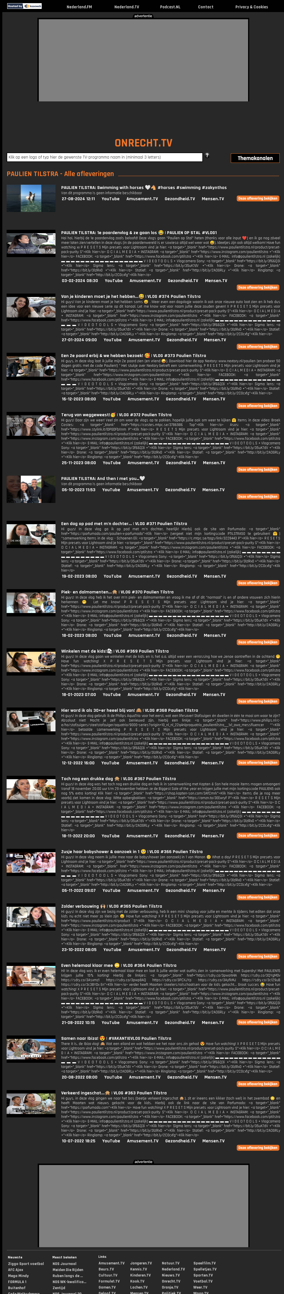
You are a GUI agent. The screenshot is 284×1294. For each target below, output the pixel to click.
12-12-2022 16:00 (78, 763)
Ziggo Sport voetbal (26, 1263)
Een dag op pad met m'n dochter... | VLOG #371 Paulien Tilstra (124, 524)
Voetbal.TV (202, 1281)
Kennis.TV (138, 1269)
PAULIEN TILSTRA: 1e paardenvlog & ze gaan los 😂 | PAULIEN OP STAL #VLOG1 (139, 233)
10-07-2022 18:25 (78, 1141)
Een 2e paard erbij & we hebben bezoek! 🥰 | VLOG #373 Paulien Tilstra (133, 356)
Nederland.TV (126, 7)
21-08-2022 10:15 (78, 1023)
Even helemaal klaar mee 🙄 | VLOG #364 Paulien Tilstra (118, 966)
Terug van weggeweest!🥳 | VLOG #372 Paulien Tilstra (116, 415)
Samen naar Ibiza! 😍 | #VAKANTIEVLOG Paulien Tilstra (116, 1038)
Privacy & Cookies (251, 7)
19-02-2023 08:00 (79, 576)
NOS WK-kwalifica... (69, 1282)
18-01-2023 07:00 (79, 695)
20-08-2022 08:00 (79, 1077)
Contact (206, 7)
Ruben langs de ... (68, 1275)
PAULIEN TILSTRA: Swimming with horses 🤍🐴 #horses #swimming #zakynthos (144, 188)
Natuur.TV (170, 1263)
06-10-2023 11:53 (78, 490)
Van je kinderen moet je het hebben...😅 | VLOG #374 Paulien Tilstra (131, 297)
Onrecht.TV (171, 1281)
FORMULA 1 (17, 1282)
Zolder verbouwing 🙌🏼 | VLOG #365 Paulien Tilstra (111, 906)
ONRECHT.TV (143, 143)
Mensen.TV (213, 199)
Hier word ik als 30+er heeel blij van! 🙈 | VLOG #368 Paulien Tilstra (129, 710)
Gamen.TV (107, 1287)
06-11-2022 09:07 (79, 891)
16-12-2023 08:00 (79, 399)
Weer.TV (200, 1287)
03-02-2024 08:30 (80, 281)
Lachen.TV (138, 1287)
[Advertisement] (118, 59)
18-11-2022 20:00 (78, 836)
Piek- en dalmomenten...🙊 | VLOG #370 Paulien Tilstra (117, 592)
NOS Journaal (64, 1263)
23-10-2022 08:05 (79, 950)
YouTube (111, 199)
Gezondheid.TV (180, 199)
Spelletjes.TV (204, 1269)
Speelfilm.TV (204, 1263)
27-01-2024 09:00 (79, 340)
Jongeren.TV (141, 1263)
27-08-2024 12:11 (78, 199)
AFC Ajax (15, 1269)
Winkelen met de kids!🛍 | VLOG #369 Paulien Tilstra (115, 651)
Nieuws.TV (171, 1275)
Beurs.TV (106, 1269)
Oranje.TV (170, 1287)
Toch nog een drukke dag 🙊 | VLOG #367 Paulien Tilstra (118, 779)
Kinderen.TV (140, 1275)
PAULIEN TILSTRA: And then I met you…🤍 (103, 479)
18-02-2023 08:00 (79, 635)
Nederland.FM (79, 7)
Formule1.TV (109, 1281)
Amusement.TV (142, 199)
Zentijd (59, 1288)
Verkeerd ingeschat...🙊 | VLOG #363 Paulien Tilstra (114, 1093)
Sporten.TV (203, 1275)
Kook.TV (137, 1281)
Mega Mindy (18, 1275)
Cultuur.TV (108, 1275)
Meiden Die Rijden (68, 1269)
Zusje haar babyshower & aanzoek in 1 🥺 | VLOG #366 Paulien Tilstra (132, 852)
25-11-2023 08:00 (79, 463)
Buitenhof (17, 1288)
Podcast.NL (170, 7)
